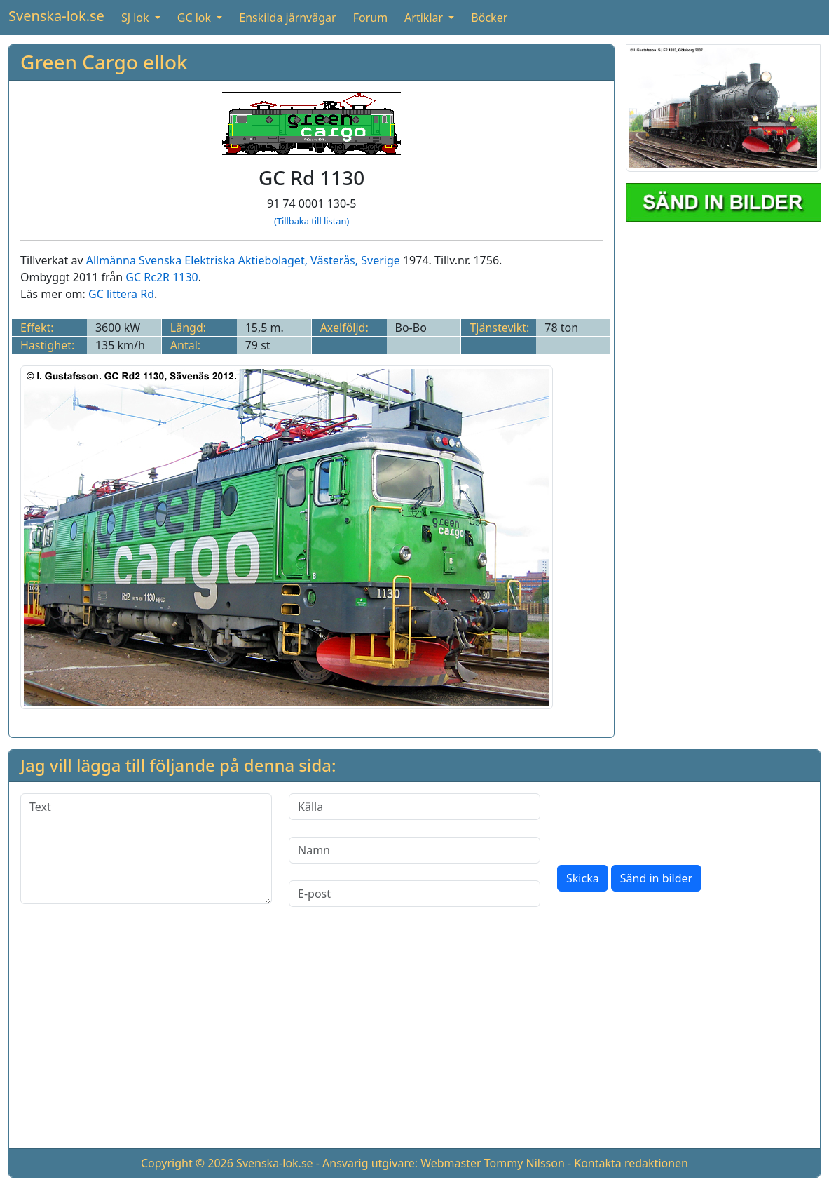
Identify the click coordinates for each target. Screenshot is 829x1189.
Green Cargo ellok (104, 61)
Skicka (582, 878)
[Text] (146, 848)
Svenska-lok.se (56, 15)
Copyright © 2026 (187, 1163)
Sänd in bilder (656, 878)
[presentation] (663, 820)
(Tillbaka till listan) (311, 221)
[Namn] (414, 850)
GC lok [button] (195, 17)
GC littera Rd (121, 294)
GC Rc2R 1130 (161, 277)
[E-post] (414, 893)
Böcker (489, 17)
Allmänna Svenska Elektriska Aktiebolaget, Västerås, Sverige (243, 260)
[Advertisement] (414, 1039)
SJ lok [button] (136, 17)
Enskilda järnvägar (287, 17)
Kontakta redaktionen (631, 1163)
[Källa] (414, 806)
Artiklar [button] (425, 17)
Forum (370, 17)
